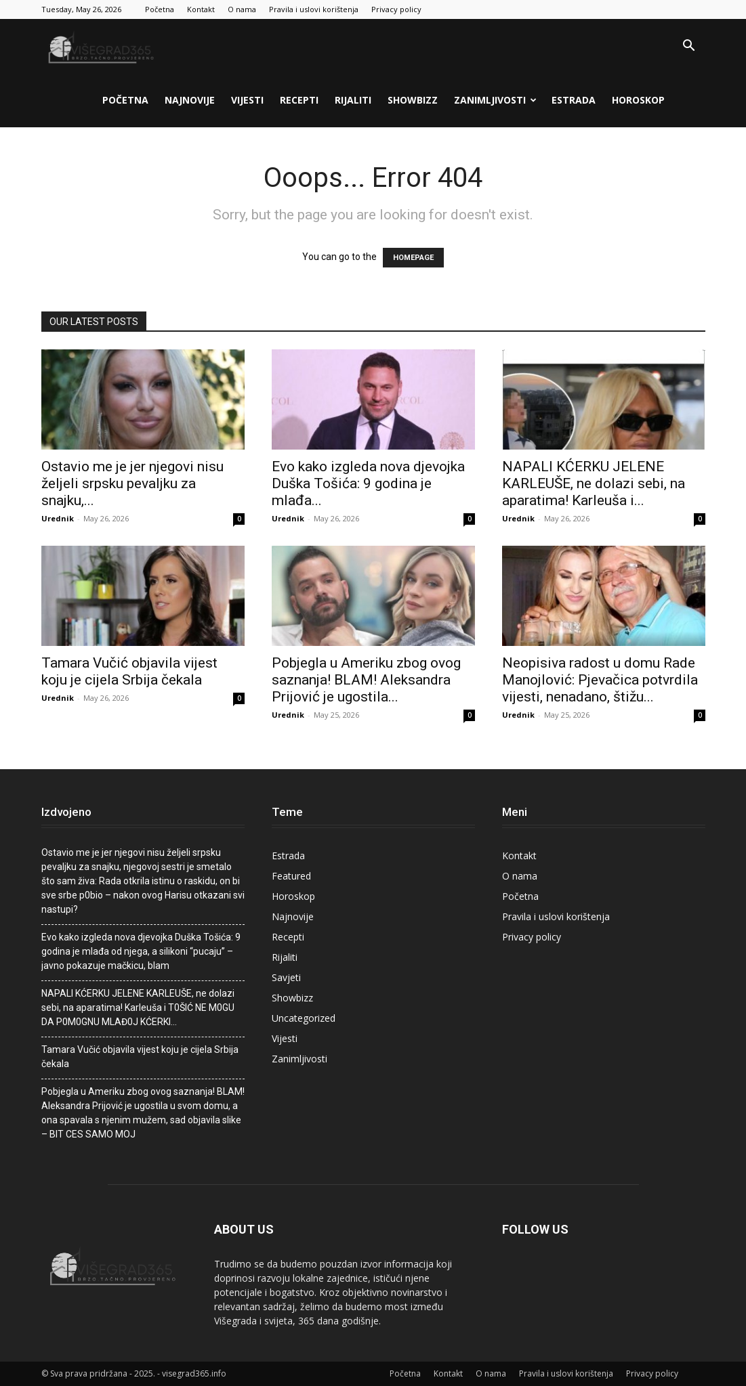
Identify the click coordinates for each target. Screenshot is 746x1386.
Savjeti (286, 977)
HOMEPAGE (413, 257)
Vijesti (247, 99)
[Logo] (102, 46)
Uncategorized (303, 1018)
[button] (689, 47)
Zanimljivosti (495, 99)
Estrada (574, 99)
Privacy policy (396, 9)
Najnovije (190, 99)
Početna (159, 9)
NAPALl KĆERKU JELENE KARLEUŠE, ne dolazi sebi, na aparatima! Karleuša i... (593, 483)
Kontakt (201, 9)
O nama (242, 9)
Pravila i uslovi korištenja (313, 9)
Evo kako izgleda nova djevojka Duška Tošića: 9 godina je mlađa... (368, 483)
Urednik (57, 518)
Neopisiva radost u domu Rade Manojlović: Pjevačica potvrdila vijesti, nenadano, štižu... (600, 680)
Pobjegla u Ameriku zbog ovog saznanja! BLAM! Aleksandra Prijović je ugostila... (366, 680)
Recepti (299, 99)
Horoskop (638, 99)
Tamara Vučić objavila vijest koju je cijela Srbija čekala (129, 671)
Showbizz (413, 99)
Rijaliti (353, 99)
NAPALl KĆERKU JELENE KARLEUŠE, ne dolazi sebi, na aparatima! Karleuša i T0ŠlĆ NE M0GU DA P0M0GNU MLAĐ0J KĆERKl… (137, 1007)
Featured (291, 875)
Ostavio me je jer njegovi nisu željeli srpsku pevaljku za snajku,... (132, 483)
